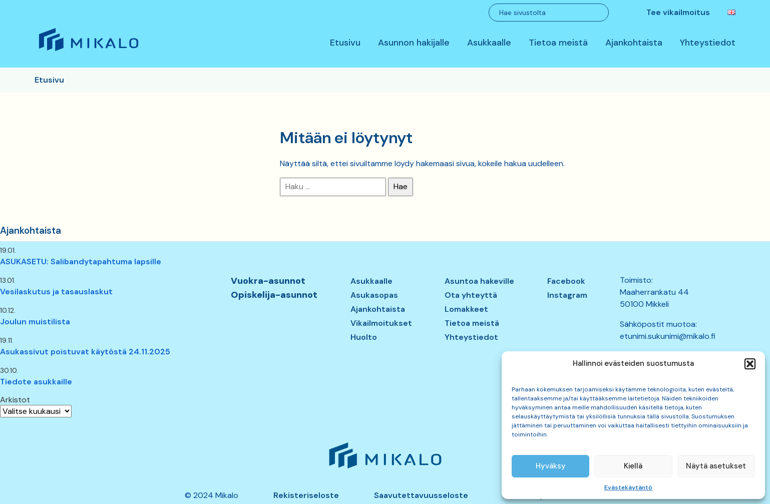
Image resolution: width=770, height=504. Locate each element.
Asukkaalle (489, 43)
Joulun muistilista (35, 321)
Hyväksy (551, 466)
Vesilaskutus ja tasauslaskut (56, 291)
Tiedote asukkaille (36, 381)
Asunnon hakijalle (414, 43)
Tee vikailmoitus (678, 12)
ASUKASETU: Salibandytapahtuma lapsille (80, 261)
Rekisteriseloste (306, 495)
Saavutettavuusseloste (421, 495)
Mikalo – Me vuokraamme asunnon (88, 50)
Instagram (567, 295)
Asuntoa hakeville (479, 281)
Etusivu (345, 43)
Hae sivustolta (522, 12)
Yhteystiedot (707, 43)
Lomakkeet (466, 309)
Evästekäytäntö (628, 487)
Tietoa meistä (558, 43)
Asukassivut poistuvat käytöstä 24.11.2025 (85, 351)
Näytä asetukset (716, 466)
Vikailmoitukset (381, 323)
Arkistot (15, 399)
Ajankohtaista (633, 43)
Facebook (566, 281)
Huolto (363, 337)
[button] (750, 364)
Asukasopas (374, 295)
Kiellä (633, 466)
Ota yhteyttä (471, 295)
